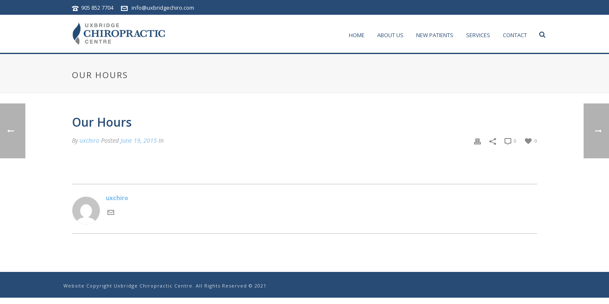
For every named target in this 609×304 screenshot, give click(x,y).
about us (390, 35)
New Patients (434, 35)
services (478, 35)
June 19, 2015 (139, 140)
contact (515, 35)
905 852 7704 (98, 7)
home (357, 35)
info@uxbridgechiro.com (163, 7)
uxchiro (89, 140)
